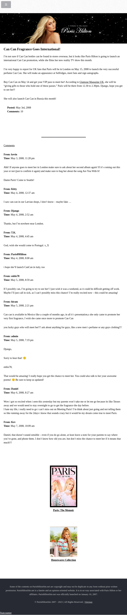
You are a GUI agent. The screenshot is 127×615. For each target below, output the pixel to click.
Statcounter (6, 613)
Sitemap (88, 602)
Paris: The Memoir (63, 510)
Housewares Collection (63, 560)
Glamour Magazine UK (92, 82)
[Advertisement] (46, 124)
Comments (9, 145)
